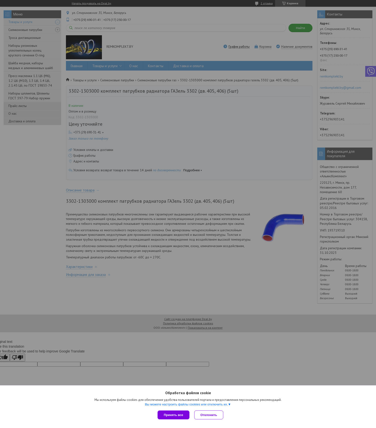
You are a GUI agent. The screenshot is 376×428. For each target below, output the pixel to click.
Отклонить (208, 415)
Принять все (173, 415)
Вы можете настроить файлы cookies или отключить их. (186, 404)
